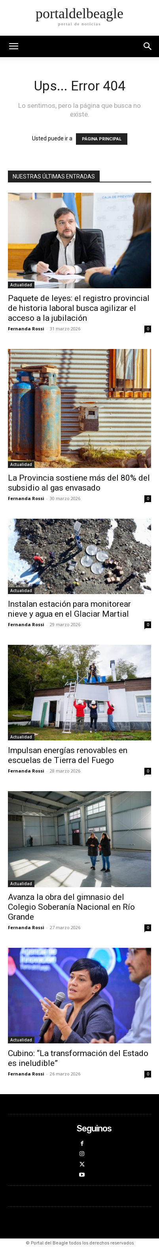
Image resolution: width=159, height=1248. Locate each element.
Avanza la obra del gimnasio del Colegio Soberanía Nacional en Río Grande (71, 907)
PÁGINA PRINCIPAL (101, 139)
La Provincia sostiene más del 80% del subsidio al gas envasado (79, 483)
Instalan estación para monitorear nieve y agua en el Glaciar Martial (69, 609)
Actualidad (21, 285)
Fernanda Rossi (26, 329)
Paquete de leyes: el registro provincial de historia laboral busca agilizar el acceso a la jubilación (79, 308)
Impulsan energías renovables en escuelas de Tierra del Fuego (67, 755)
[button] (148, 46)
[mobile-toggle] (13, 46)
